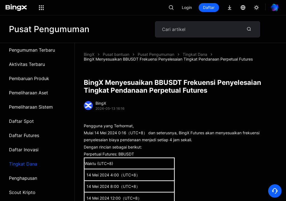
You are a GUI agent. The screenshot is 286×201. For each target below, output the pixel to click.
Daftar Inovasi (24, 149)
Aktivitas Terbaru (27, 64)
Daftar (208, 7)
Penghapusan (23, 178)
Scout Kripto (22, 192)
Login (187, 7)
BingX (89, 54)
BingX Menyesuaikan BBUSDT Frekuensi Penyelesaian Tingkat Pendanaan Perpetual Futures (168, 59)
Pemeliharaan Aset (28, 92)
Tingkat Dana (23, 164)
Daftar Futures (24, 135)
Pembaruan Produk (29, 78)
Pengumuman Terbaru (32, 50)
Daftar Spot (21, 121)
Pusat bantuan (116, 54)
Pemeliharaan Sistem (31, 107)
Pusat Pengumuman (156, 54)
